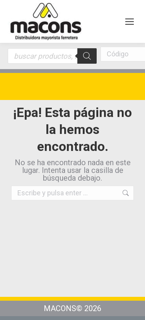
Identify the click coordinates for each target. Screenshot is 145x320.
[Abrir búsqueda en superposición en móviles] (52, 56)
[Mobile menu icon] (129, 21)
